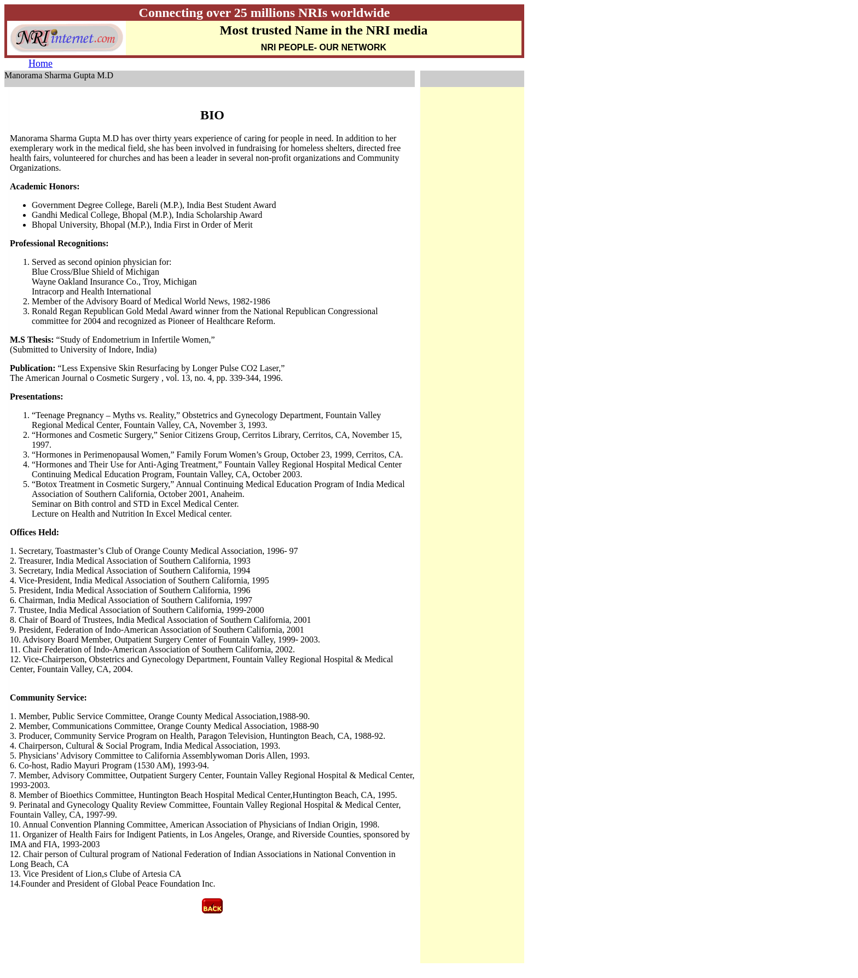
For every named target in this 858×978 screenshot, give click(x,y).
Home (40, 63)
